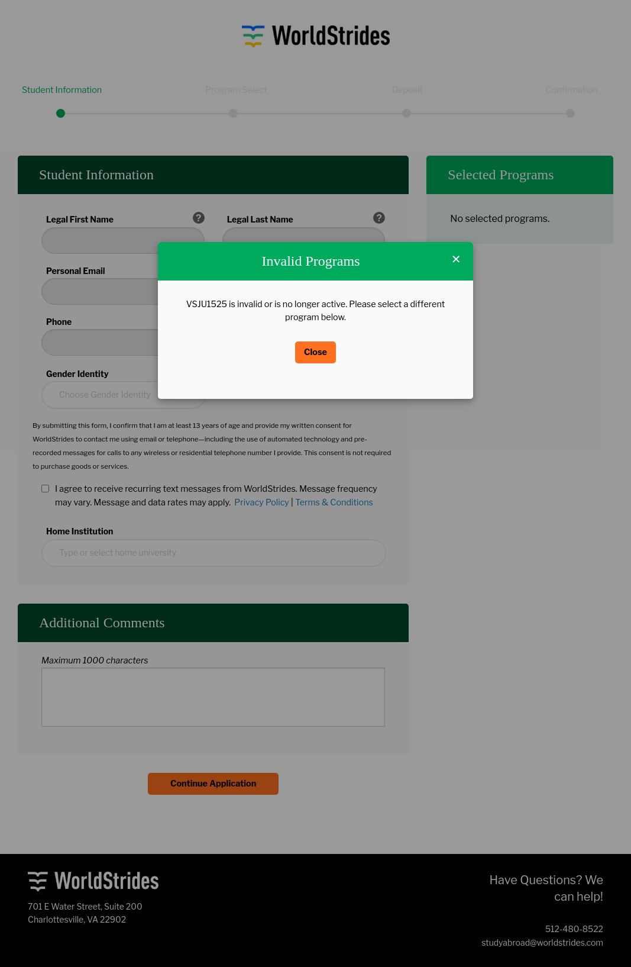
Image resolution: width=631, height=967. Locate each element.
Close (315, 352)
